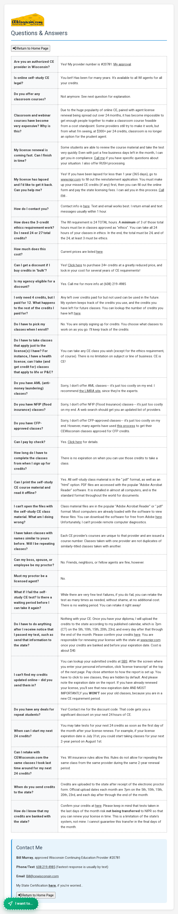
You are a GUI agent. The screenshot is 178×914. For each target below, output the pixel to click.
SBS (124, 661)
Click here (75, 265)
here (86, 206)
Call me (99, 158)
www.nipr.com (71, 179)
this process (126, 426)
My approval (122, 64)
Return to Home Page (30, 48)
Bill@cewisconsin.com (42, 876)
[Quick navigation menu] (21, 903)
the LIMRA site (89, 391)
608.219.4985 (45, 867)
